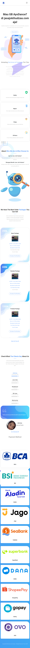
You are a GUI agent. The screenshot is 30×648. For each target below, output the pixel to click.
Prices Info (14, 32)
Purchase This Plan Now (15, 255)
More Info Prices (15, 341)
